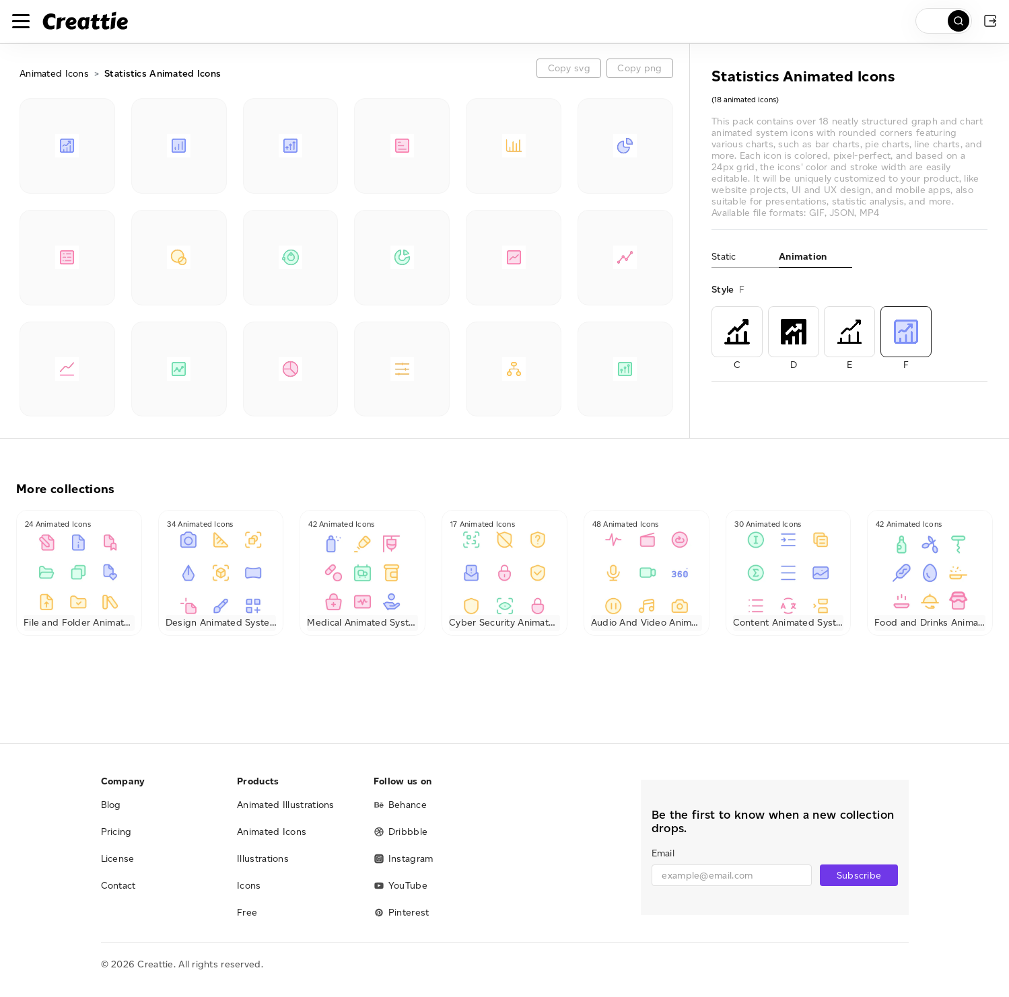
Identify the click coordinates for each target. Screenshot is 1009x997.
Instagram (403, 858)
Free (247, 912)
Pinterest (401, 912)
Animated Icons (54, 73)
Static (723, 256)
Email (663, 853)
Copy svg (569, 68)
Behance (400, 805)
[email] (732, 875)
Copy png (639, 68)
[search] (943, 21)
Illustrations (263, 858)
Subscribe (859, 875)
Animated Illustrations (286, 805)
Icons (249, 885)
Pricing (116, 832)
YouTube (400, 885)
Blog (111, 805)
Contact (118, 885)
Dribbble (400, 832)
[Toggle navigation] (21, 21)
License (118, 858)
